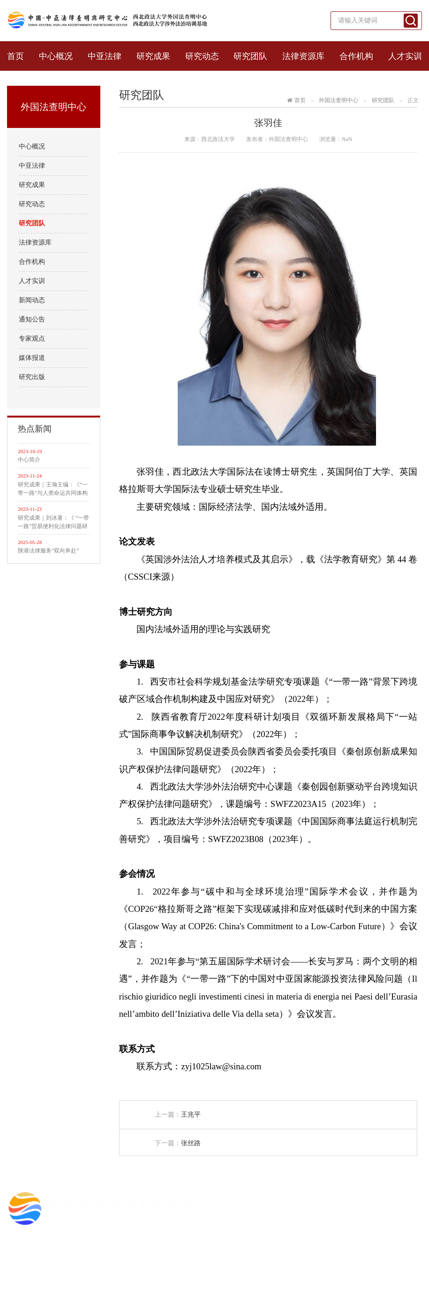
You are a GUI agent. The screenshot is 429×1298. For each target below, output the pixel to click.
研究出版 (32, 376)
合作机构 (356, 56)
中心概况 (56, 56)
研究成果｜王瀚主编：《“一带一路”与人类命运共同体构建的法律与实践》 (53, 489)
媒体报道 (32, 357)
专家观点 (32, 338)
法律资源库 (303, 56)
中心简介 (29, 459)
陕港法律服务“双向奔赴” (48, 550)
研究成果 (153, 56)
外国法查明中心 (338, 100)
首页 (15, 56)
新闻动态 (32, 300)
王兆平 (191, 1114)
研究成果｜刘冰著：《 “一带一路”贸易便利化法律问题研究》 (53, 522)
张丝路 (191, 1143)
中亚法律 (104, 56)
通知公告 (32, 319)
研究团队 (250, 56)
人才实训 (405, 56)
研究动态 (202, 56)
